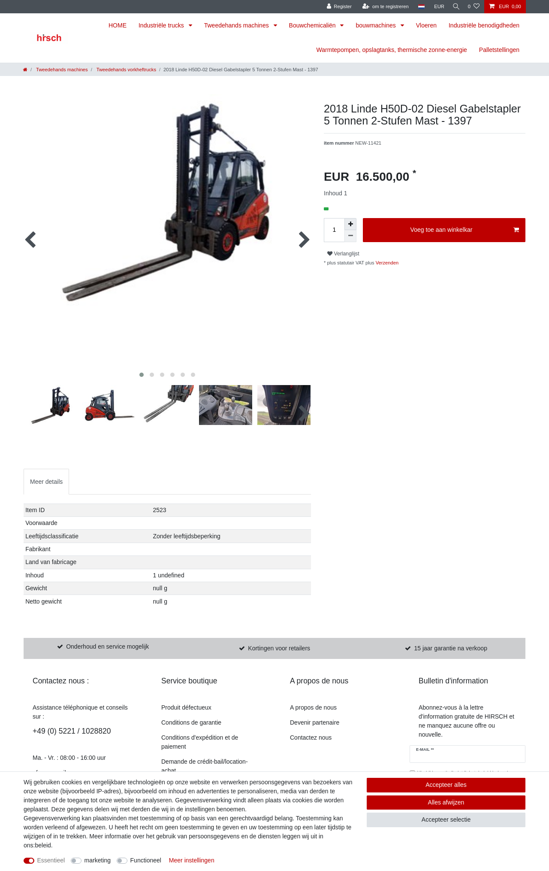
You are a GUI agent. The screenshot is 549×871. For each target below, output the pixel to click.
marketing (97, 860)
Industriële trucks (162, 25)
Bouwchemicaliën (313, 25)
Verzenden (386, 262)
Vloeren (426, 25)
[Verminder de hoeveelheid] (350, 236)
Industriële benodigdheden (484, 25)
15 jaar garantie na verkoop (450, 648)
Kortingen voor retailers (279, 648)
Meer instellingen (191, 860)
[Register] (336, 6)
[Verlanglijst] (473, 6)
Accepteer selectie (446, 819)
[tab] (46, 481)
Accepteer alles (446, 784)
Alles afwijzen (446, 802)
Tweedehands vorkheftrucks (125, 69)
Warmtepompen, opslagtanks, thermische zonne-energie (392, 49)
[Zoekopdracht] (454, 6)
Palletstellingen (499, 49)
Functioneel (145, 860)
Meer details (46, 481)
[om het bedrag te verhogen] (350, 224)
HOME (118, 25)
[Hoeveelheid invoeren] (334, 230)
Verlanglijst (343, 254)
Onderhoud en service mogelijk (107, 646)
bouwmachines (376, 25)
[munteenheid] (436, 6)
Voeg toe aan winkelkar (464, 230)
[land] (418, 6)
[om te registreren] (382, 6)
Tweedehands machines (237, 25)
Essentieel (51, 860)
